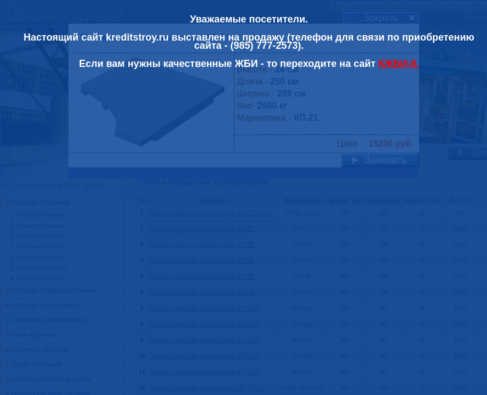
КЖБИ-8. (399, 63)
